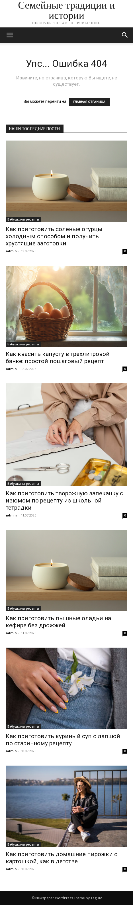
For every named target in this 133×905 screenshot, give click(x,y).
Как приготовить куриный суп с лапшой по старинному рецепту (63, 740)
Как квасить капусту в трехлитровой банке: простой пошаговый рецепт (58, 358)
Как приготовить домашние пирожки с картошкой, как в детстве (61, 858)
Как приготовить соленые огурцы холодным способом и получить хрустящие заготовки (54, 236)
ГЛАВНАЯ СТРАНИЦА (89, 102)
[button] (125, 35)
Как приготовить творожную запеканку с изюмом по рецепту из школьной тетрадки (64, 500)
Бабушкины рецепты (23, 219)
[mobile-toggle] (10, 35)
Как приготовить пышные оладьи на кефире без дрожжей (58, 622)
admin (11, 251)
